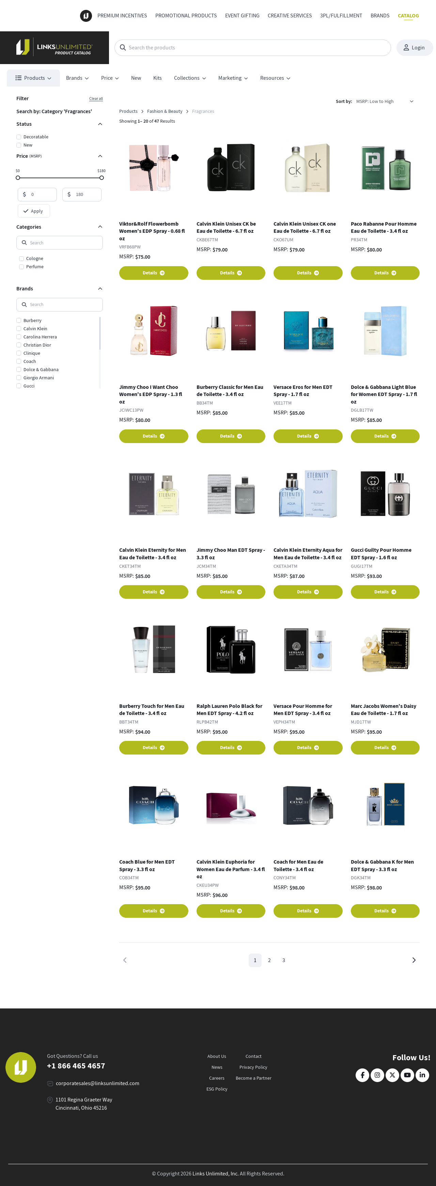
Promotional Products (186, 15)
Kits (157, 78)
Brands (380, 15)
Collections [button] (187, 78)
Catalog (408, 15)
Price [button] (107, 78)
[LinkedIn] (422, 1075)
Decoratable (36, 137)
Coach (30, 361)
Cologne (34, 258)
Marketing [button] (230, 78)
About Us (216, 1056)
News (217, 1067)
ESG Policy (217, 1089)
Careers (216, 1078)
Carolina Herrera (40, 337)
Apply (33, 211)
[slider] (18, 177)
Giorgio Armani (39, 378)
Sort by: (344, 101)
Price (29, 155)
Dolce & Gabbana (41, 369)
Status (24, 123)
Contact (254, 1056)
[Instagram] (377, 1075)
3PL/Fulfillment (341, 15)
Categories (28, 226)
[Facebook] (362, 1075)
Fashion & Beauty (165, 111)
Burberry (33, 320)
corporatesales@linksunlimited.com (97, 1083)
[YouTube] (407, 1075)
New (136, 78)
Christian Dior (37, 345)
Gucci (29, 386)
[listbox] (387, 101)
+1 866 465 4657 (76, 1065)
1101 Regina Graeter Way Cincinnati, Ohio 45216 (84, 1103)
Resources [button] (272, 78)
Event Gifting (242, 15)
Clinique (32, 353)
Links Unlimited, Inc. (215, 1173)
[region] (59, 263)
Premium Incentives (122, 15)
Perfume (35, 266)
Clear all (96, 98)
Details (154, 273)
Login (414, 47)
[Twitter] (392, 1075)
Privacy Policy (253, 1067)
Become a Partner (253, 1078)
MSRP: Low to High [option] (375, 101)
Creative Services (290, 15)
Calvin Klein (35, 328)
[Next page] (414, 960)
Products (128, 111)
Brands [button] (74, 78)
